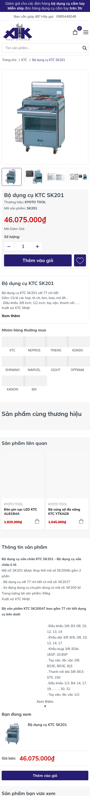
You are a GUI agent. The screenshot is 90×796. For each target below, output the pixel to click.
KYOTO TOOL (13, 504)
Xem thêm (11, 315)
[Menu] (85, 31)
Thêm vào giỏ (38, 260)
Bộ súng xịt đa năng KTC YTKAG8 (64, 511)
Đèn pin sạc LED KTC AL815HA (20, 511)
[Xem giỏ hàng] (76, 31)
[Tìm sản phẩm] (45, 48)
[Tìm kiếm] (84, 47)
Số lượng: (12, 236)
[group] (45, 117)
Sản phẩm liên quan (24, 443)
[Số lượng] (23, 246)
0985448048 (66, 16)
